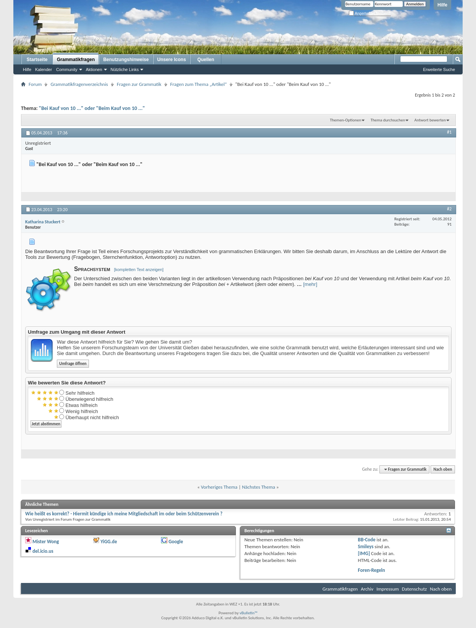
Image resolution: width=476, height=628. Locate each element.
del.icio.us (42, 551)
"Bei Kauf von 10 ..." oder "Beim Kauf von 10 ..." (92, 108)
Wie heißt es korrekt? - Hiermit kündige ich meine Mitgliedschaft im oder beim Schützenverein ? (124, 514)
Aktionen (94, 69)
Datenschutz (414, 589)
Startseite (37, 59)
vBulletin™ (249, 612)
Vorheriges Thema (219, 487)
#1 (449, 132)
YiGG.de (108, 541)
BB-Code (367, 539)
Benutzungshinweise (125, 59)
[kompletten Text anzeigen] (139, 269)
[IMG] (364, 553)
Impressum (387, 589)
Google (175, 541)
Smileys (366, 546)
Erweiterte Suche (439, 69)
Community (66, 69)
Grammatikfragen (76, 59)
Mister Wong (45, 541)
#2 (449, 208)
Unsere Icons (171, 59)
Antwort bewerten (430, 120)
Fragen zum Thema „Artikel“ (198, 84)
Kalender (43, 69)
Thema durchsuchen (388, 120)
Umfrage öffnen (73, 363)
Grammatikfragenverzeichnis (79, 84)
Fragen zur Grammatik (139, 84)
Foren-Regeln (371, 570)
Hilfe (442, 5)
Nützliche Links (125, 69)
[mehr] (310, 284)
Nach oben (442, 469)
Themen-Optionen (345, 120)
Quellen (205, 59)
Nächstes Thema (258, 487)
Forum (35, 84)
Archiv (367, 589)
